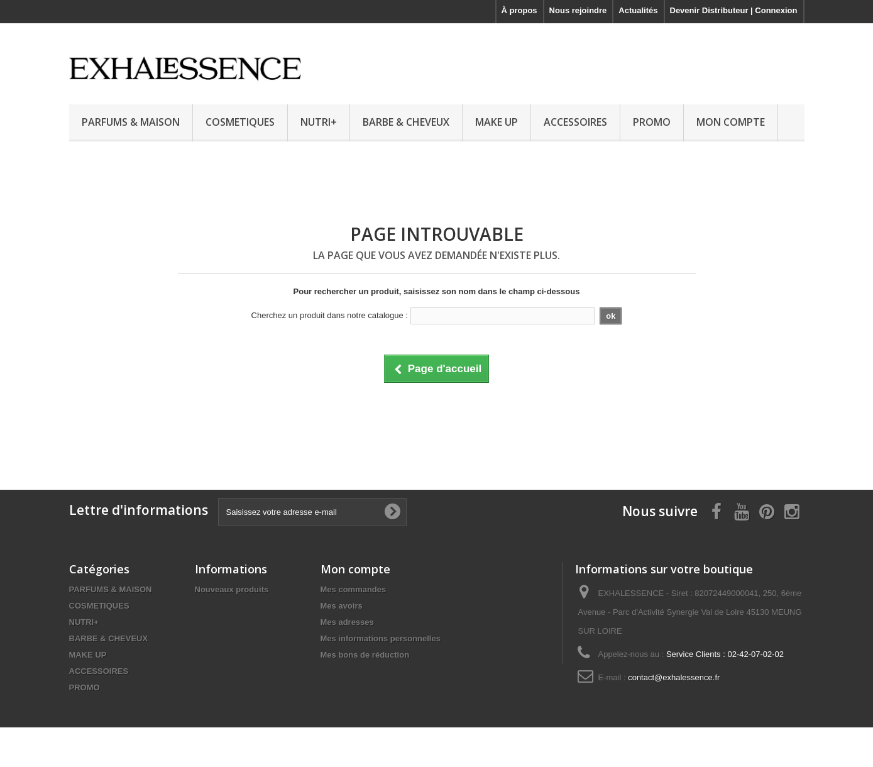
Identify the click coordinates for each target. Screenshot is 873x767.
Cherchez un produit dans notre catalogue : (329, 315)
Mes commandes (354, 589)
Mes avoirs (342, 605)
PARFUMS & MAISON (131, 122)
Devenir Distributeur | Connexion (734, 10)
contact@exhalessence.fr (674, 677)
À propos (519, 10)
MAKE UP (496, 122)
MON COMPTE (730, 122)
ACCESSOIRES (575, 122)
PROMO (652, 122)
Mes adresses (347, 622)
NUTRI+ (318, 122)
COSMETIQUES (240, 122)
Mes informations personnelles (381, 638)
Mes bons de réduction (365, 654)
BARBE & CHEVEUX (406, 122)
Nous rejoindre (578, 10)
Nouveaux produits (232, 589)
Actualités (637, 10)
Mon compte (355, 569)
